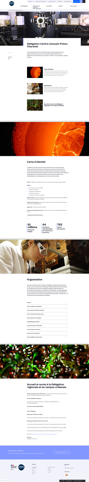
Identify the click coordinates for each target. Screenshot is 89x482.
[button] (5, 480)
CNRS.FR (59, 1)
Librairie (49, 468)
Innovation (49, 6)
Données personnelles (77, 480)
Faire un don (76, 1)
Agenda (33, 473)
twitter (65, 465)
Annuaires (30, 1)
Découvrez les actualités (60, 452)
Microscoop (73, 6)
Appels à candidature (51, 467)
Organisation (12, 69)
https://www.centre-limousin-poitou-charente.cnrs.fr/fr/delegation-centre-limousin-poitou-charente (9, 59)
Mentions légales (69, 480)
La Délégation (24, 6)
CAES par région (51, 1)
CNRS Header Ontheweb (81, 1)
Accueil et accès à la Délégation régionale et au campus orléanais (17, 72)
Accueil (28, 40)
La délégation (34, 467)
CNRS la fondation (68, 1)
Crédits (63, 480)
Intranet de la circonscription (40, 1)
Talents (60, 6)
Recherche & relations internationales (37, 7)
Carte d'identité (12, 167)
